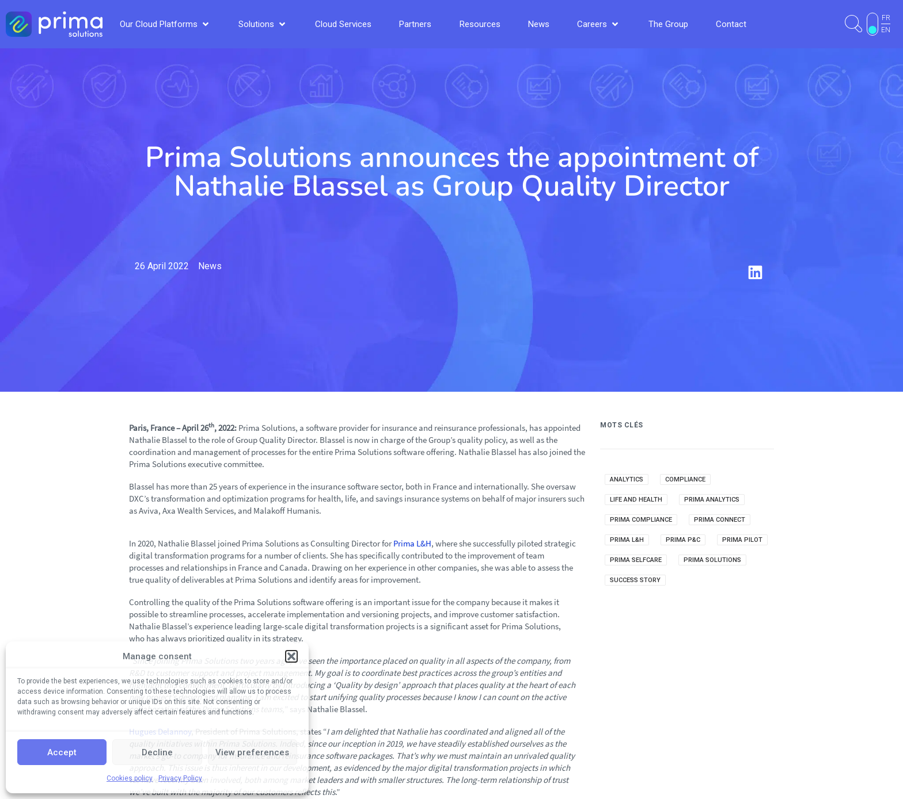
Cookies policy (130, 778)
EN (885, 30)
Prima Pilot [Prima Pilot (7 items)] (742, 540)
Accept (62, 752)
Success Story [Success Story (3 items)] (635, 580)
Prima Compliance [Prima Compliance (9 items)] (641, 519)
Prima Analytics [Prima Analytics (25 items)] (711, 499)
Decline (157, 752)
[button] (291, 656)
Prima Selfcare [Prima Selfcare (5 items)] (636, 560)
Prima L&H (412, 543)
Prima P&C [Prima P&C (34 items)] (683, 540)
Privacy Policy (180, 778)
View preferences (252, 752)
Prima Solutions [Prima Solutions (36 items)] (712, 560)
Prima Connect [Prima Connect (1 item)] (719, 519)
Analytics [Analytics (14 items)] (626, 479)
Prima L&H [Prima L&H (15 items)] (627, 540)
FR (886, 18)
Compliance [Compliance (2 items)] (685, 479)
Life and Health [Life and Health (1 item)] (636, 499)
